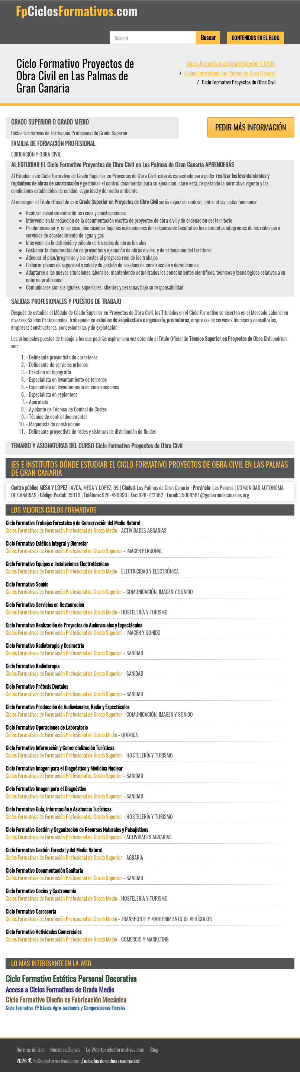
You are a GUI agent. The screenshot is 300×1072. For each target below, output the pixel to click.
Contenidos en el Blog (255, 38)
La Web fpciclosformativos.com (115, 1049)
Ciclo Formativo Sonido (27, 584)
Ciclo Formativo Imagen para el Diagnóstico (46, 788)
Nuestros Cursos (65, 1049)
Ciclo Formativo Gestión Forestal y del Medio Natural (54, 850)
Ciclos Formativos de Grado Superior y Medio (231, 63)
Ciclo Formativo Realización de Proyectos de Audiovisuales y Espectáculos (74, 625)
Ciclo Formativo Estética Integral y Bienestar (47, 543)
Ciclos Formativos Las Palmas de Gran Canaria (229, 73)
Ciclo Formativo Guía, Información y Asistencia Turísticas (58, 809)
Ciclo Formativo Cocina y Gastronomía (41, 891)
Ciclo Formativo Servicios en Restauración (45, 604)
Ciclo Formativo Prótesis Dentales (37, 686)
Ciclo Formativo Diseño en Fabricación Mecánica (66, 999)
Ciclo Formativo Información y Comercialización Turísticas (60, 748)
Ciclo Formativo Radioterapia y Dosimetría (45, 645)
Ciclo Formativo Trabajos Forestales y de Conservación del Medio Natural (73, 523)
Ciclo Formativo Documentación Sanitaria (44, 870)
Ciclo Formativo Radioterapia (32, 666)
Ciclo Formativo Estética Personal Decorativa (71, 978)
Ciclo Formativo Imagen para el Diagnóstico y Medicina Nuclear (64, 768)
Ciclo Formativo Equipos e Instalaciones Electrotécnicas (57, 564)
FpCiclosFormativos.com (55, 1061)
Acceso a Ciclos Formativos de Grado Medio (60, 989)
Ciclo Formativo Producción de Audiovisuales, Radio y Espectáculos (67, 707)
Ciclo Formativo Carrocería (31, 911)
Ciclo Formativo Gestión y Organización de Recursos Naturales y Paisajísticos (77, 829)
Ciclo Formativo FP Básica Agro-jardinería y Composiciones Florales (65, 1007)
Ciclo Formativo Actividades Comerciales (43, 932)
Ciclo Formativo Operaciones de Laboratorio (47, 727)
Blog (154, 1049)
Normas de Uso (30, 1049)
